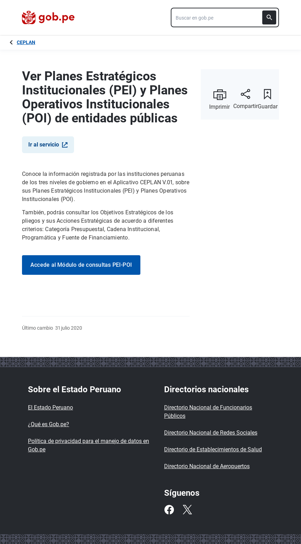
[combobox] (225, 17)
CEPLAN (26, 42)
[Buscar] (269, 17)
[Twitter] (187, 510)
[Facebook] (169, 510)
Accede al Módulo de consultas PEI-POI (81, 265)
